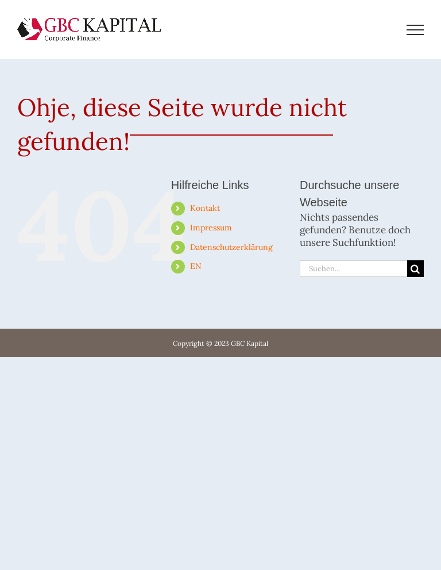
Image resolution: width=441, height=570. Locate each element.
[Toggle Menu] (415, 30)
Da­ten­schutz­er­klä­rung (231, 247)
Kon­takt (205, 208)
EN (196, 266)
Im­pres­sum (211, 227)
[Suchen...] (353, 268)
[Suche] (415, 268)
